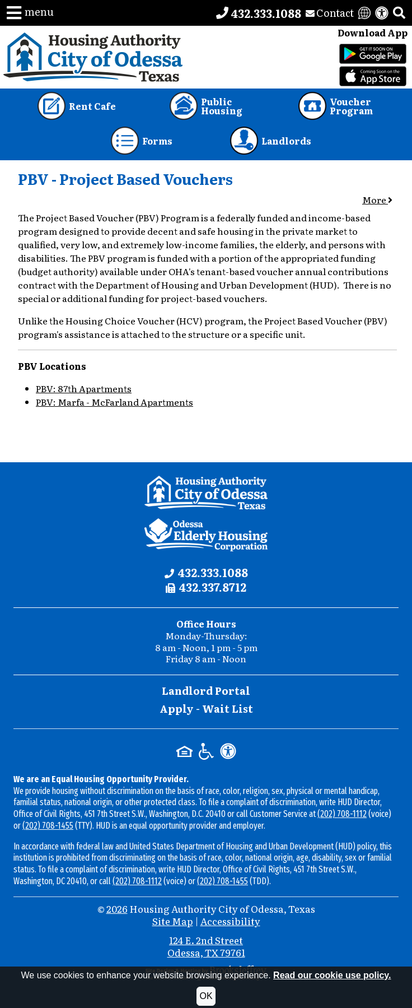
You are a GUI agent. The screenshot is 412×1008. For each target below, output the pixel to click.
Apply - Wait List (206, 708)
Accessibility (230, 921)
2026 (117, 909)
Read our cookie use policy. (332, 975)
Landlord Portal (206, 690)
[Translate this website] (364, 13)
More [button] (377, 199)
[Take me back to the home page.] (93, 57)
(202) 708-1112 (342, 814)
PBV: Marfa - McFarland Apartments (114, 401)
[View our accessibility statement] (381, 13)
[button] (30, 12)
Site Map (172, 921)
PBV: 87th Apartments (84, 388)
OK (205, 996)
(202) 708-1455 (47, 825)
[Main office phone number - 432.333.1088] (258, 13)
